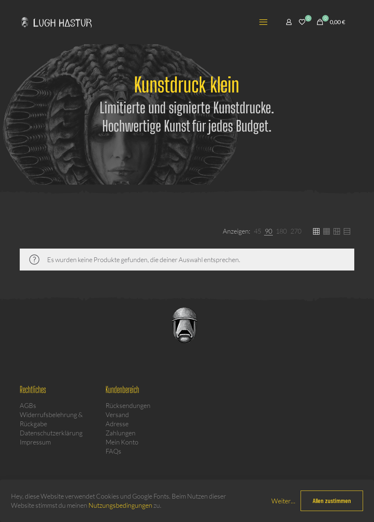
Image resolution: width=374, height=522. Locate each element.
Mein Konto (122, 442)
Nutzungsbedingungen (120, 505)
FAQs (113, 451)
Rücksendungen (128, 405)
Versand (117, 415)
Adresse (117, 424)
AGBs (28, 405)
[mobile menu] (263, 22)
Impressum (35, 442)
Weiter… (283, 501)
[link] (257, 231)
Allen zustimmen (332, 500)
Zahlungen (121, 433)
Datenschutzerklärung (51, 433)
